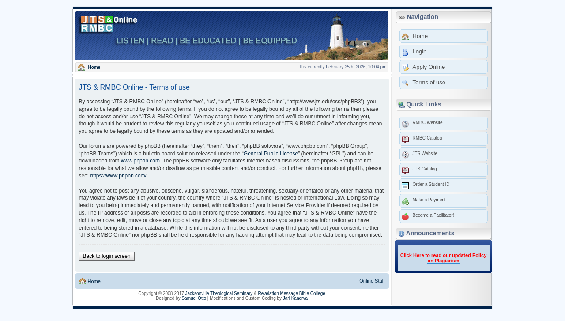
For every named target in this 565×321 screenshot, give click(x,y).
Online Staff (371, 280)
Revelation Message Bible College (291, 293)
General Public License (271, 154)
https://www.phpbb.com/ (118, 176)
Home (94, 281)
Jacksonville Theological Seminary (219, 293)
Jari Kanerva (295, 298)
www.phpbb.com (140, 161)
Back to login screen (107, 256)
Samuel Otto (193, 298)
